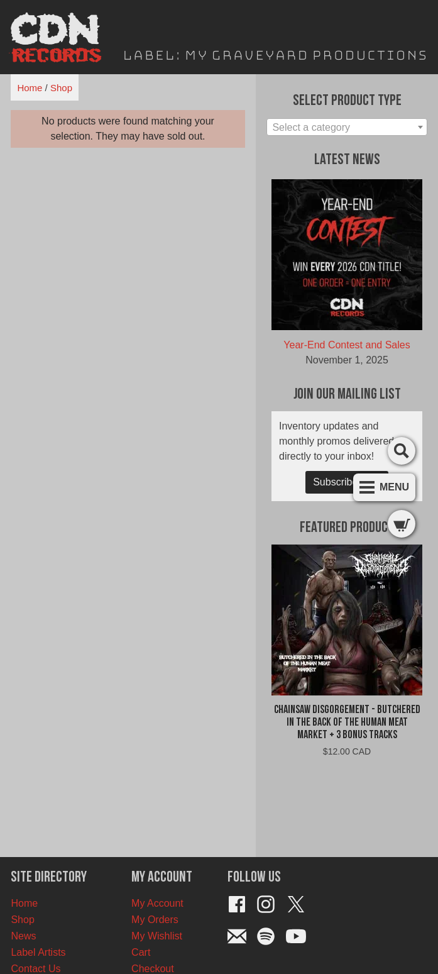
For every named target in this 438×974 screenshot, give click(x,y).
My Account (157, 903)
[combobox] (346, 127)
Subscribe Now (347, 482)
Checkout (152, 968)
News (23, 936)
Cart (140, 952)
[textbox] (346, 127)
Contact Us (35, 968)
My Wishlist (156, 936)
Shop (61, 87)
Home (29, 87)
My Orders (154, 919)
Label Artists (38, 952)
